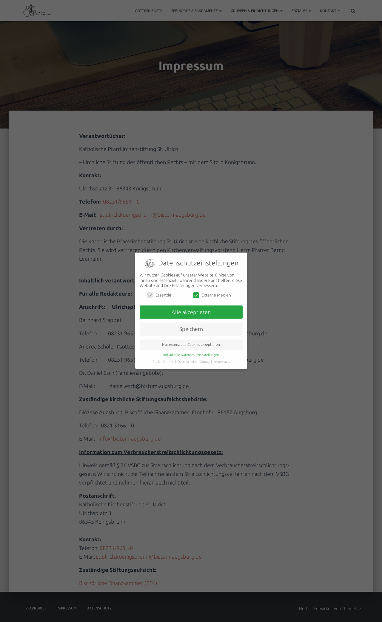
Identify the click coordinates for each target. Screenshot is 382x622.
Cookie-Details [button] (164, 357)
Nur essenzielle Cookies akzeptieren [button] (191, 340)
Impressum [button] (221, 357)
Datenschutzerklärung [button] (194, 357)
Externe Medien (212, 291)
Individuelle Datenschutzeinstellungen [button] (191, 350)
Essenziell (160, 291)
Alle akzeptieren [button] (191, 308)
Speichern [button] (191, 325)
